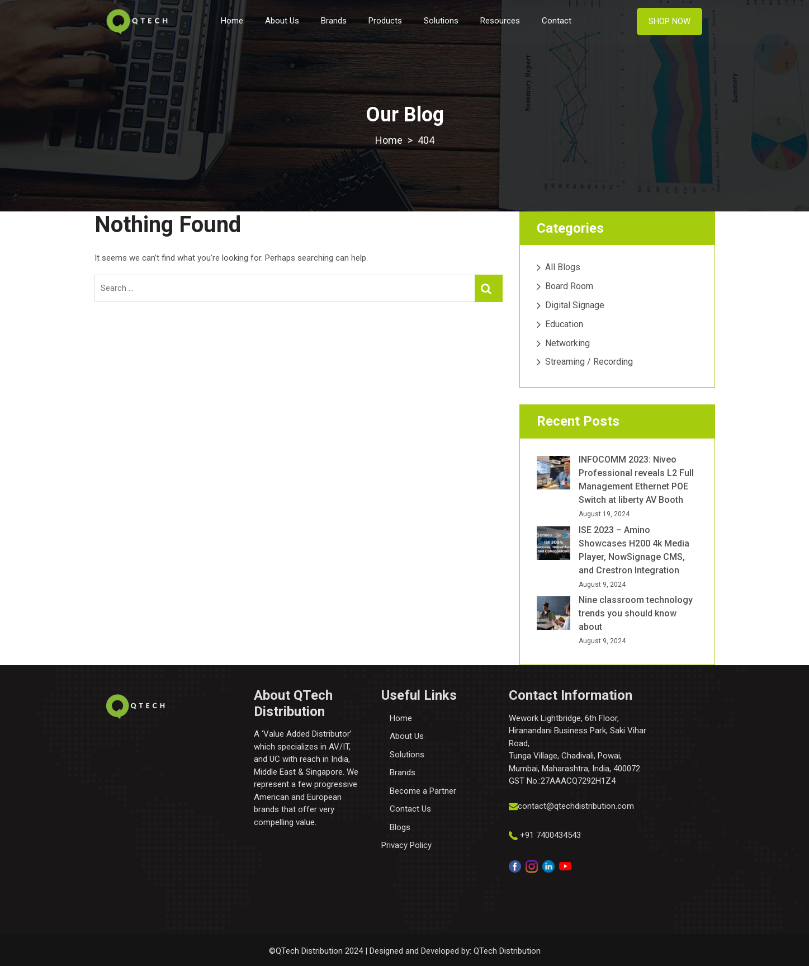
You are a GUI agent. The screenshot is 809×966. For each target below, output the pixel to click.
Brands (334, 21)
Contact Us (410, 809)
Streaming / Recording (589, 361)
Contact (556, 21)
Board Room (569, 286)
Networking (567, 343)
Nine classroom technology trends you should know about (636, 613)
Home (232, 21)
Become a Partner (423, 791)
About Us (282, 21)
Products (385, 21)
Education (564, 324)
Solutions (441, 21)
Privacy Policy (406, 845)
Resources (500, 21)
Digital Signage (574, 305)
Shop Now (669, 21)
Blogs (400, 827)
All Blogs (562, 267)
